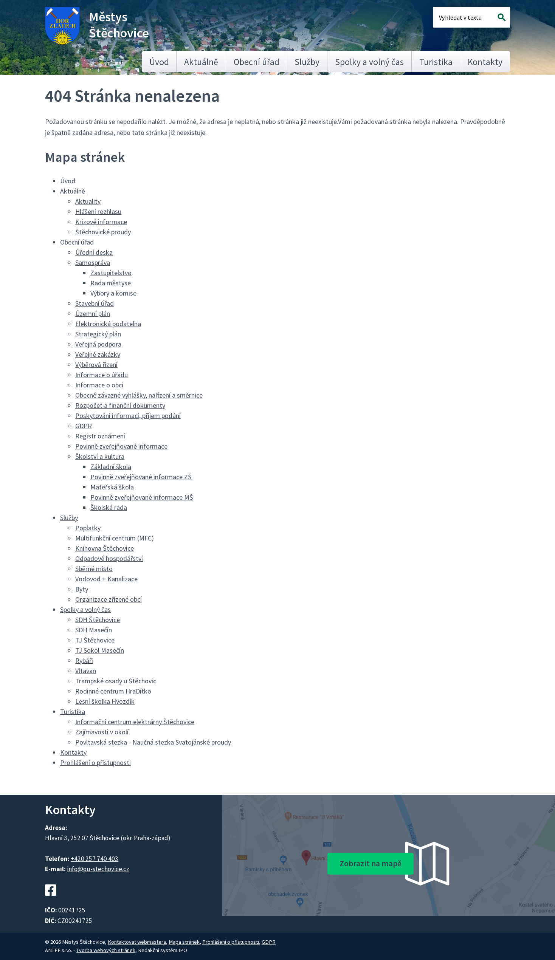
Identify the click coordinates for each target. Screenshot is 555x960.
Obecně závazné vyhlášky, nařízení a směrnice (139, 395)
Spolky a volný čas (369, 61)
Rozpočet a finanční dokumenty (120, 405)
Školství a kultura (99, 456)
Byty (81, 589)
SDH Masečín (93, 630)
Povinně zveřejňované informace (121, 446)
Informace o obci (99, 385)
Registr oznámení (100, 436)
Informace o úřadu (101, 374)
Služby (307, 61)
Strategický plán (98, 334)
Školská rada (108, 507)
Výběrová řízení (96, 364)
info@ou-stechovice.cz (98, 869)
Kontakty (485, 61)
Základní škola (110, 466)
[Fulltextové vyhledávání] (463, 17)
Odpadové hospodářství (109, 558)
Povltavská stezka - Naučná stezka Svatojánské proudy (153, 742)
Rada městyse (110, 283)
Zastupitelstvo (111, 272)
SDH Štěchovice (97, 619)
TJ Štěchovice (95, 640)
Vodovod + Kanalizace (106, 578)
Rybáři (84, 660)
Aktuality (88, 201)
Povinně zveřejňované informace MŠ (141, 497)
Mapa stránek (184, 941)
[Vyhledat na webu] (502, 17)
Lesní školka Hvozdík (105, 701)
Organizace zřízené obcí (108, 599)
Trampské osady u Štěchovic (115, 681)
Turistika (436, 61)
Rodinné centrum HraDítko (113, 691)
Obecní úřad (256, 61)
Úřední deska (94, 252)
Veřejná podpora (98, 344)
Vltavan (85, 670)
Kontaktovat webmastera (137, 941)
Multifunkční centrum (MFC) (114, 538)
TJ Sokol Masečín (99, 650)
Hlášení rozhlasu (98, 211)
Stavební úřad (94, 303)
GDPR (83, 425)
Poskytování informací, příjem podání (128, 415)
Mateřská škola (112, 487)
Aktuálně (201, 61)
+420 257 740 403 (94, 859)
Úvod (159, 61)
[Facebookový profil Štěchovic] (50, 900)
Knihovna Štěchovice (104, 548)
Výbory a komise (113, 293)
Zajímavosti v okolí (102, 732)
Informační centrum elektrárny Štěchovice (134, 721)
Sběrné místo (94, 568)
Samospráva (92, 262)
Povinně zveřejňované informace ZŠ (141, 476)
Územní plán (92, 313)
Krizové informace (101, 221)
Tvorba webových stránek (105, 950)
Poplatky (88, 527)
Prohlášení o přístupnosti (95, 762)
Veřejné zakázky (97, 354)
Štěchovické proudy (103, 232)
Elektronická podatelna (108, 323)
